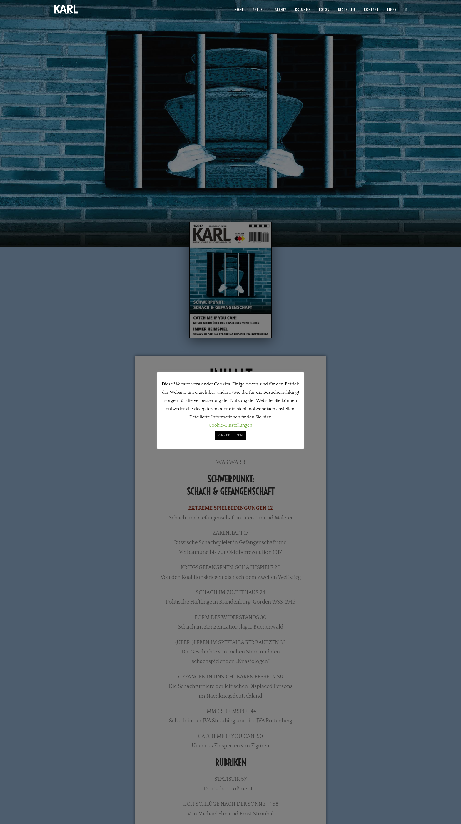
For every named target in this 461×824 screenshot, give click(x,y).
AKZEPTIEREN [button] (230, 435)
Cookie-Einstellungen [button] (230, 425)
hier (267, 416)
